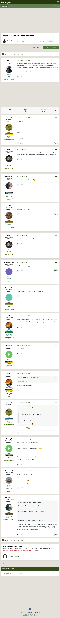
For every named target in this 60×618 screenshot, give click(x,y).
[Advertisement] (30, 20)
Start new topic (36, 47)
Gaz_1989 (9, 117)
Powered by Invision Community (30, 615)
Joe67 (9, 149)
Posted (23, 60)
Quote (21, 76)
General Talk (22, 42)
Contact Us (37, 612)
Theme (22, 612)
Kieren (10, 40)
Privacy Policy (29, 612)
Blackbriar (9, 176)
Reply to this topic (51, 47)
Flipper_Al (9, 345)
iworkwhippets (9, 262)
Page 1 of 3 (21, 54)
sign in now (37, 548)
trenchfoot (9, 471)
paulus (9, 316)
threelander (9, 288)
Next (11, 54)
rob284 (9, 206)
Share (42, 41)
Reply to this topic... (15, 556)
